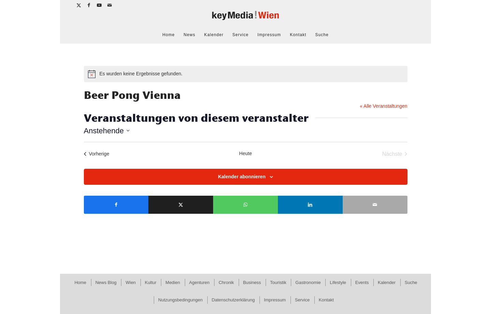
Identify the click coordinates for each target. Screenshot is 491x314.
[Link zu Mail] (110, 5)
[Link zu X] (79, 5)
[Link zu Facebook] (89, 5)
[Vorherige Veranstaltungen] (96, 154)
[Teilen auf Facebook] (116, 205)
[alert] (245, 74)
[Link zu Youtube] (99, 5)
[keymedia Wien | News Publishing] (245, 18)
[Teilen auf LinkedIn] (310, 205)
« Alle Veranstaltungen (383, 106)
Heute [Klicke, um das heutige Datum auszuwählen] (245, 153)
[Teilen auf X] (180, 205)
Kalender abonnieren (241, 176)
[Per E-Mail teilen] (375, 205)
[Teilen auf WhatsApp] (245, 205)
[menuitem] (168, 34)
